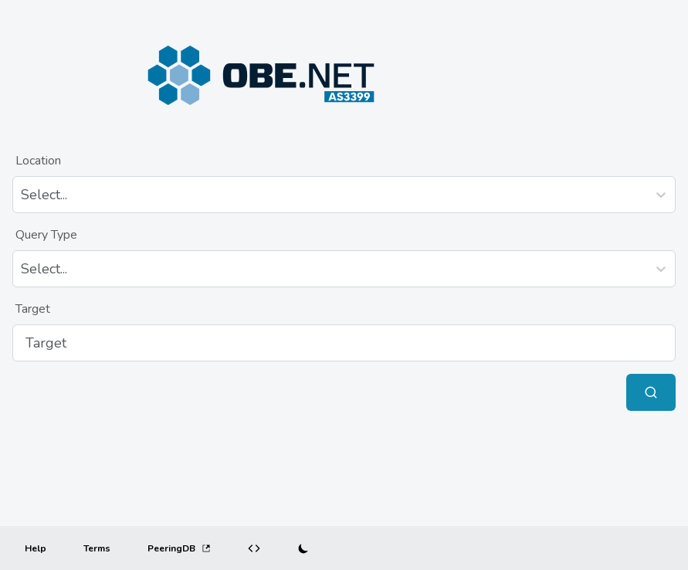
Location (38, 160)
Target (32, 308)
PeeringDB (179, 548)
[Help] (36, 548)
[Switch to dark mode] (303, 548)
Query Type (46, 234)
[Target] (344, 342)
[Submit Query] (651, 392)
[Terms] (97, 548)
